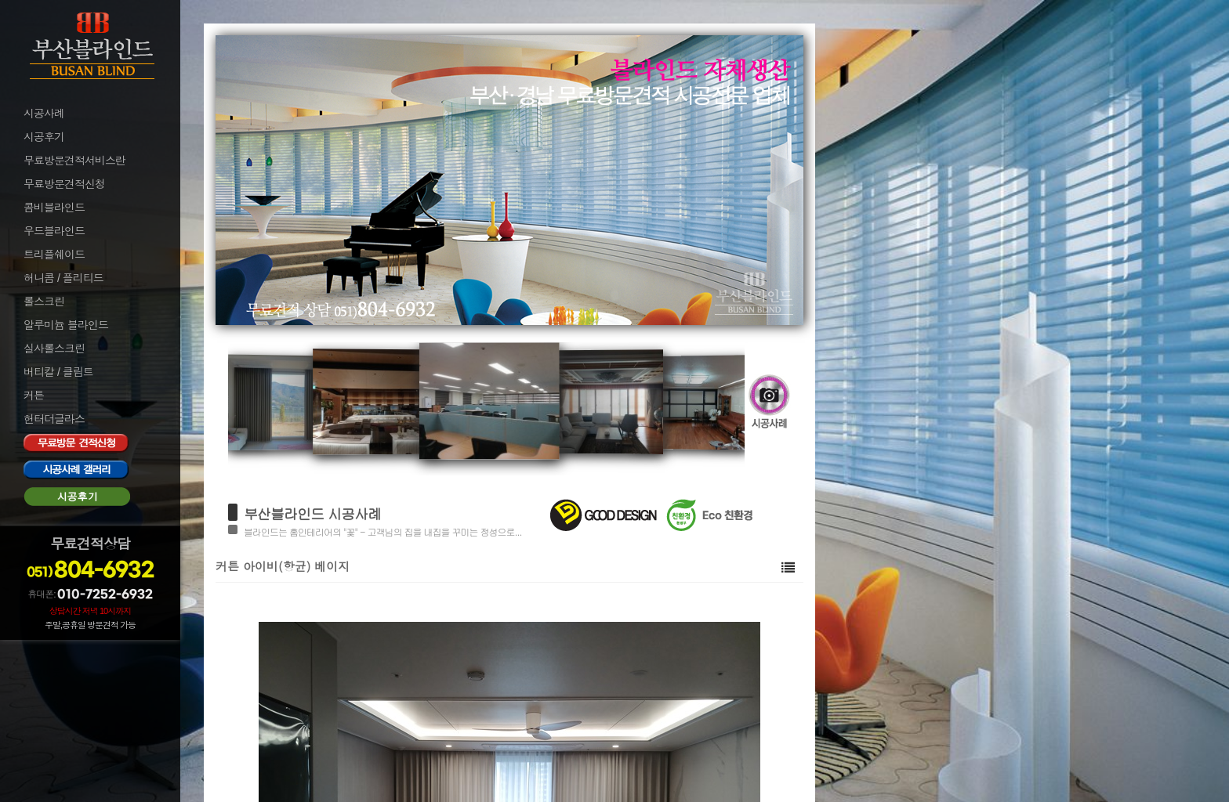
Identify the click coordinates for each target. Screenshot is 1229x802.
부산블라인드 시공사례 (312, 513)
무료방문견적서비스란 (74, 160)
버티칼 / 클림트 (58, 372)
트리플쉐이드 (54, 254)
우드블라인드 (54, 231)
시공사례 (44, 113)
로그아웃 (42, 672)
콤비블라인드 (54, 207)
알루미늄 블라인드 (66, 325)
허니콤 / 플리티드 (63, 278)
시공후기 (44, 137)
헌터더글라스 (54, 419)
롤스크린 (44, 301)
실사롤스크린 (54, 348)
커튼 (34, 395)
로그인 (38, 651)
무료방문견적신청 (64, 184)
